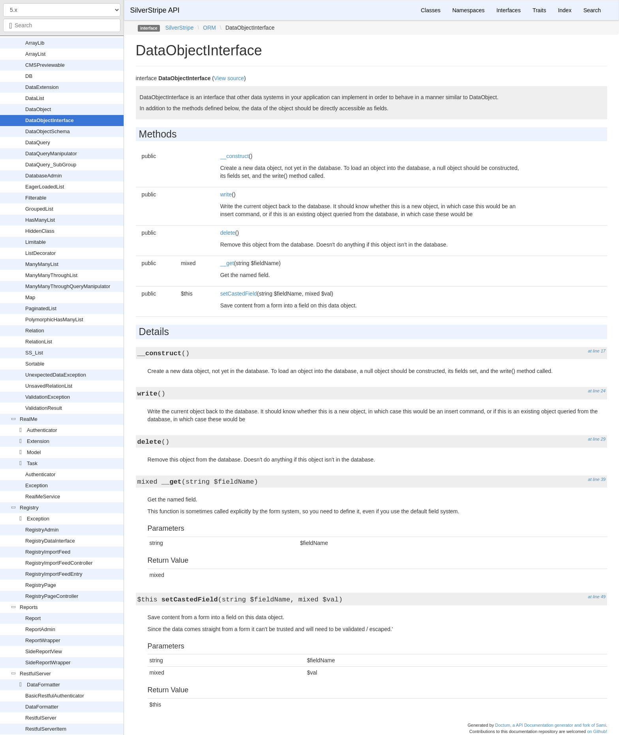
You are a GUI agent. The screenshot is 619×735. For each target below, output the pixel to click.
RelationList (38, 342)
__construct (234, 156)
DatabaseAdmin (43, 176)
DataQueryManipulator (51, 153)
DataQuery (37, 142)
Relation (34, 331)
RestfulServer (35, 674)
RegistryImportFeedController (59, 563)
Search (592, 10)
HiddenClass (39, 231)
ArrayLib (34, 43)
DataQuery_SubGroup (50, 165)
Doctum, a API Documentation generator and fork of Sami (550, 725)
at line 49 (597, 596)
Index (564, 10)
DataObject (38, 109)
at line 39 (597, 479)
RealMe (29, 419)
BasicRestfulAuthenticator (54, 696)
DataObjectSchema (47, 131)
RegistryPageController (51, 596)
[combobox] (61, 25)
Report (33, 618)
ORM (209, 27)
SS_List (34, 353)
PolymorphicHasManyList (54, 319)
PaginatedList (40, 308)
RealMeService (42, 496)
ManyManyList (41, 264)
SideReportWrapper (48, 662)
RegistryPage (40, 585)
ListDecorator (40, 253)
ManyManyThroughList (51, 275)
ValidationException (47, 397)
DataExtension (42, 87)
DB (28, 76)
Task (32, 463)
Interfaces (508, 10)
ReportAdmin (40, 629)
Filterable (35, 198)
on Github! (597, 731)
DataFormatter (43, 685)
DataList (34, 98)
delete (227, 233)
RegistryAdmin (42, 530)
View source (229, 78)
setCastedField (238, 293)
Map (30, 297)
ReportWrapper (42, 640)
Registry (29, 508)
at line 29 (597, 439)
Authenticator (42, 430)
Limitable (35, 242)
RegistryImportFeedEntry (54, 574)
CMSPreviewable (45, 65)
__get (227, 263)
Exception (36, 485)
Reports (29, 607)
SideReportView (43, 651)
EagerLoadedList (44, 187)
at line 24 (597, 390)
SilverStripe (179, 27)
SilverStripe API (155, 10)
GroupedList (39, 209)
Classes (431, 10)
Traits (539, 10)
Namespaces (468, 10)
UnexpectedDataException (55, 375)
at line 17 (597, 351)
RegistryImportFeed (47, 552)
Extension (38, 441)
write (226, 194)
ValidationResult (43, 408)
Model (34, 452)
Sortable (34, 364)
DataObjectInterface (49, 120)
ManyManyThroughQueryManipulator (67, 286)
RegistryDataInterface (50, 541)
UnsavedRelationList (48, 386)
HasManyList (40, 220)
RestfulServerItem (45, 729)
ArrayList (35, 54)
